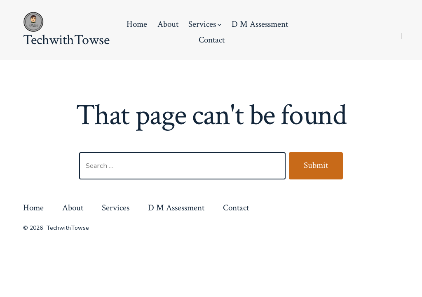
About (167, 24)
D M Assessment (260, 24)
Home (137, 24)
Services (204, 24)
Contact (212, 39)
